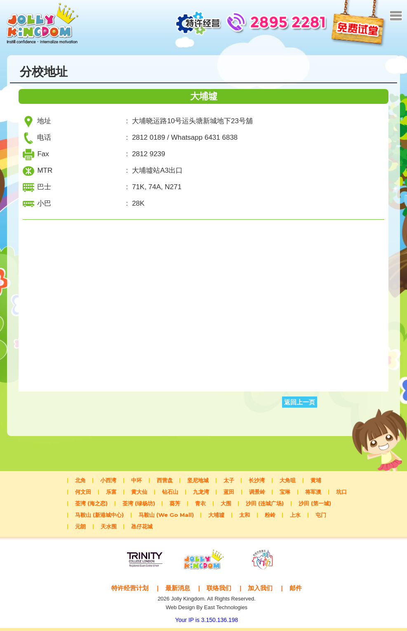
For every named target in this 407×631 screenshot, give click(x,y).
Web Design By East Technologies (206, 610)
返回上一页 (299, 404)
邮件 (295, 590)
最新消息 (177, 590)
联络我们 (219, 590)
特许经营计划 (129, 590)
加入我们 (260, 590)
